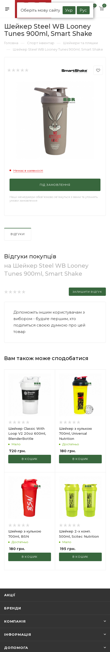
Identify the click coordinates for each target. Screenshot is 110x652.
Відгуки (18, 234)
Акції (9, 595)
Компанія (15, 621)
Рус (83, 10)
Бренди (12, 608)
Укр (69, 10)
